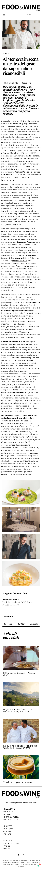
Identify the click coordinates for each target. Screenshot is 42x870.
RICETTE (8, 826)
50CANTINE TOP (11, 843)
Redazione (26, 83)
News (6, 53)
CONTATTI (8, 812)
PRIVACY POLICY (11, 817)
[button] (4, 14)
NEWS (7, 849)
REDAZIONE (9, 809)
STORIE (7, 831)
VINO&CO (8, 829)
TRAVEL (7, 834)
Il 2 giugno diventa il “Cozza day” (19, 674)
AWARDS (8, 841)
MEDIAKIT (8, 814)
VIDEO (7, 846)
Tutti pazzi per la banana (17, 782)
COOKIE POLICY (11, 820)
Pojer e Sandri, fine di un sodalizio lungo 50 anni (17, 710)
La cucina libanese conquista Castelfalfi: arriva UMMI (20, 746)
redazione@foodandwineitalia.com (21, 803)
